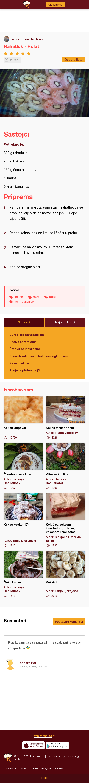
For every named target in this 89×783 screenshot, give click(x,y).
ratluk (53, 297)
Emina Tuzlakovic (33, 39)
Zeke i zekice (19, 363)
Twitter (23, 768)
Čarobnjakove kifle (23, 466)
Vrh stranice (43, 735)
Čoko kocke (23, 574)
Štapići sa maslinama (25, 349)
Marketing (73, 756)
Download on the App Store (33, 745)
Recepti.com (8, 757)
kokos (19, 297)
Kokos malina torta (65, 417)
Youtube (33, 768)
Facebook (11, 768)
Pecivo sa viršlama (23, 342)
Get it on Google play (57, 745)
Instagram (46, 768)
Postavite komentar (69, 621)
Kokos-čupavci (23, 417)
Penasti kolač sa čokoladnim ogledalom (38, 356)
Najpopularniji (65, 322)
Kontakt (18, 759)
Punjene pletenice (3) (24, 370)
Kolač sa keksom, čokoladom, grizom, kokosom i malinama (65, 520)
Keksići (65, 574)
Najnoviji (24, 322)
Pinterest (59, 768)
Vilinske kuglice (65, 466)
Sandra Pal (28, 663)
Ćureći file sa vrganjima (26, 334)
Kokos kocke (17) (23, 520)
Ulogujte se (55, 4)
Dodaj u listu (73, 59)
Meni (44, 778)
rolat (36, 297)
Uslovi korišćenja (55, 756)
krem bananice (24, 301)
